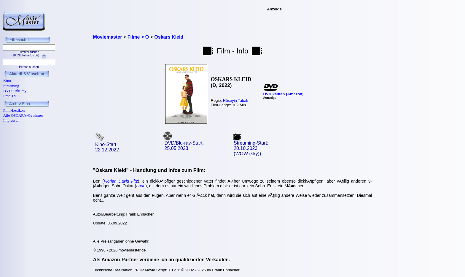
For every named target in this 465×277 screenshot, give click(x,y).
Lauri (140, 185)
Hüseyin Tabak (235, 100)
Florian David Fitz (121, 181)
